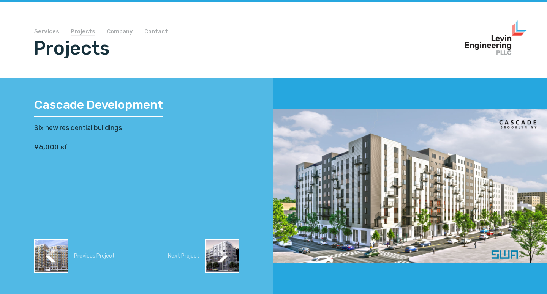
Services (46, 32)
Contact (156, 32)
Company (120, 32)
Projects (83, 32)
